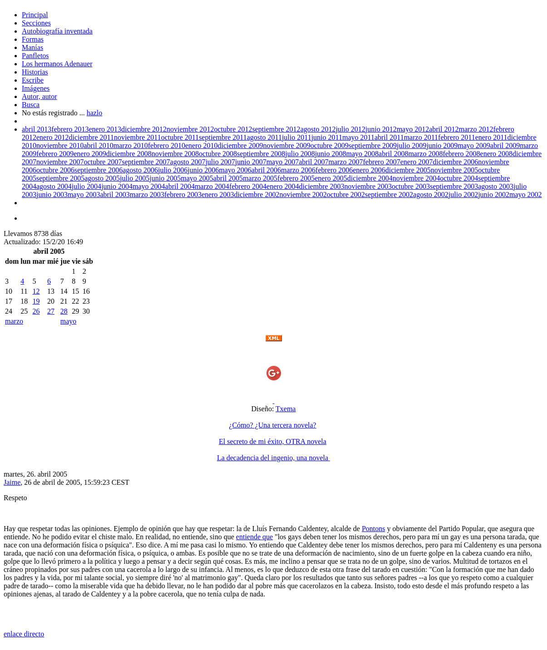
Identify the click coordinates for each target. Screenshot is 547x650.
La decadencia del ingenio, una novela (273, 458)
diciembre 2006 (455, 162)
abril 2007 (313, 162)
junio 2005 (165, 178)
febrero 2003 (183, 194)
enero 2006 (369, 170)
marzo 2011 (421, 137)
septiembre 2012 (276, 129)
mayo (68, 321)
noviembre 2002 (302, 194)
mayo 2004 (149, 186)
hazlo (95, 113)
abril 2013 (36, 129)
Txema (286, 409)
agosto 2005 (102, 178)
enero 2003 (218, 194)
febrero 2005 (296, 178)
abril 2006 (266, 170)
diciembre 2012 (144, 129)
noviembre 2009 (286, 145)
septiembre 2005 (60, 178)
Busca (30, 104)
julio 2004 (86, 186)
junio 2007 (250, 162)
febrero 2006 (334, 170)
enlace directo (24, 634)
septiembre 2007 (146, 162)
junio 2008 (330, 154)
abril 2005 (228, 178)
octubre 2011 (180, 137)
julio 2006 (172, 170)
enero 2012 (52, 137)
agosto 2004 (54, 186)
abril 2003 (114, 194)
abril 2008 (393, 154)
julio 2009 (411, 145)
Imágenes (35, 88)
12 (35, 291)
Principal (35, 15)
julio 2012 (350, 129)
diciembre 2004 (370, 178)
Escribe (33, 80)
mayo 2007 (282, 162)
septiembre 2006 (98, 170)
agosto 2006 (140, 170)
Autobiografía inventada (57, 31)
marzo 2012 (476, 129)
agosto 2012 (318, 129)
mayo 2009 (474, 145)
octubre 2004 (459, 178)
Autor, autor (39, 96)
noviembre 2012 (190, 129)
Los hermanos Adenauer (57, 64)
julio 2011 (296, 137)
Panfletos (35, 55)
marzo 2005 (260, 178)
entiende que (254, 537)
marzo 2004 (212, 186)
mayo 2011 (358, 137)
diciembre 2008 (129, 154)
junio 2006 (203, 170)
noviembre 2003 (368, 186)
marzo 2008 (425, 154)
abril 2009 (505, 145)
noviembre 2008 (175, 154)
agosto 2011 (264, 137)
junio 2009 (442, 145)
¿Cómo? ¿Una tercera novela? (272, 425)
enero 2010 (201, 145)
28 (64, 311)
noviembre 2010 (60, 145)
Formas (33, 39)
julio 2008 (300, 154)
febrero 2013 (70, 129)
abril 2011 (389, 137)
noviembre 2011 (137, 137)
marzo (14, 321)
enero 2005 (331, 178)
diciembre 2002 (256, 194)
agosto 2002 (430, 194)
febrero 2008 (461, 154)
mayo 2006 (235, 170)
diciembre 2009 (240, 145)
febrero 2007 (381, 162)
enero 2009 (90, 154)
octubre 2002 (346, 194)
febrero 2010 (166, 145)
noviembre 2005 (454, 170)
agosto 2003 (495, 186)
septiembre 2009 (373, 145)
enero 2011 (491, 137)
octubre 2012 (233, 129)
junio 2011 (326, 137)
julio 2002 (463, 194)
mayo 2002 (525, 194)
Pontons (373, 528)
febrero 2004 (247, 186)
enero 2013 (105, 129)
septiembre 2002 (389, 194)
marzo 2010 (130, 145)
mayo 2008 (362, 154)
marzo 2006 (298, 170)
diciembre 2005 (408, 170)
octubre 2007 (103, 162)
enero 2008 (496, 154)
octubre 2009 (329, 145)
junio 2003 (52, 194)
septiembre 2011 (223, 137)
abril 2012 (443, 129)
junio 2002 (493, 194)
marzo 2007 (346, 162)
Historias (35, 72)
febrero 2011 (456, 137)
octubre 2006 (55, 170)
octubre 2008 (218, 154)
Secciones (36, 23)
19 (35, 301)
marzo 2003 (147, 194)
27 (50, 311)
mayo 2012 (413, 129)
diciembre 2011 (91, 137)
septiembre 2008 (261, 154)
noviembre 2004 (416, 178)
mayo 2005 (197, 178)
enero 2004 (282, 186)
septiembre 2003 (454, 186)
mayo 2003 (84, 194)
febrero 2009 (55, 154)
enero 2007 (416, 162)
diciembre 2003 (322, 186)
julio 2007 (220, 162)
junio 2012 (381, 129)
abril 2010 (98, 145)
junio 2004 (117, 186)
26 (35, 311)
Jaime (12, 482)
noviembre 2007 (60, 162)
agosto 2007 (188, 162)
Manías (32, 47)
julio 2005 (134, 178)
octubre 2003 (411, 186)
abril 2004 (180, 186)
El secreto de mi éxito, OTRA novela (272, 441)
